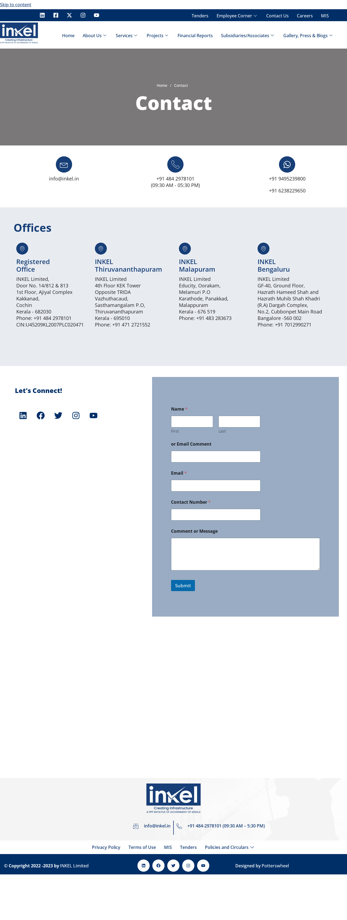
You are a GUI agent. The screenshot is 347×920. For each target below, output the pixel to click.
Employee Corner (237, 16)
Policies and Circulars (230, 847)
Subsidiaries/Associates (248, 36)
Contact (181, 85)
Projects (158, 36)
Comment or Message (194, 531)
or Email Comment (191, 444)
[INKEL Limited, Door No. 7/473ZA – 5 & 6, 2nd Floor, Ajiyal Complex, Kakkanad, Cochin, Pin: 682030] (173, 702)
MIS (325, 16)
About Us (95, 36)
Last (222, 431)
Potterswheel (275, 866)
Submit (183, 585)
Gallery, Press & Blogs (308, 36)
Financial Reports (195, 36)
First (175, 431)
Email (179, 473)
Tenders (200, 16)
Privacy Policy (106, 847)
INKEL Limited (74, 866)
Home (68, 36)
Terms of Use (142, 847)
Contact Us (277, 16)
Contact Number (191, 502)
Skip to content (15, 5)
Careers (305, 16)
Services (127, 36)
